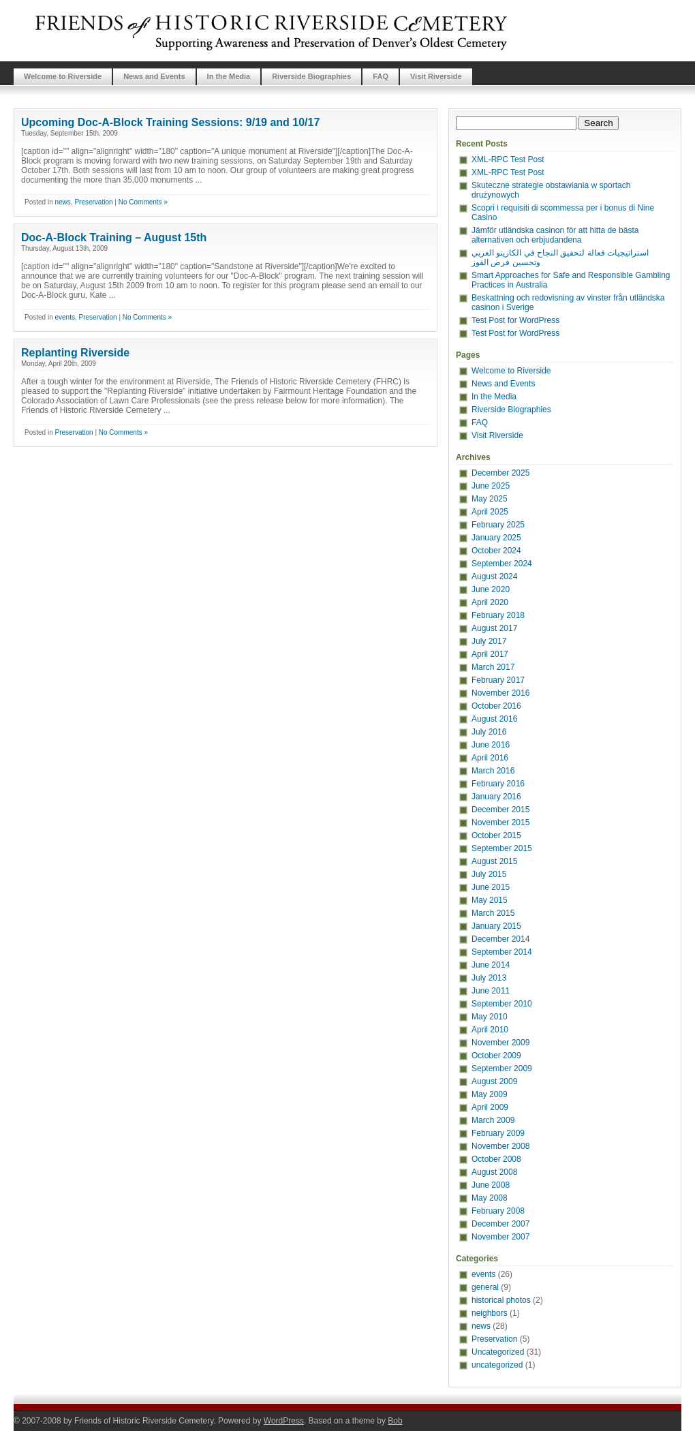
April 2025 (490, 512)
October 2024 (496, 550)
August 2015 (494, 861)
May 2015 (490, 900)
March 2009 (493, 1120)
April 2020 (490, 602)
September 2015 (502, 848)
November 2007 (500, 1237)
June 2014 (491, 965)
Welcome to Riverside (63, 76)
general (485, 1287)
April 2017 (490, 654)
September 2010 (502, 1004)
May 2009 (490, 1094)
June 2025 (491, 486)
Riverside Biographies (311, 76)
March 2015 (493, 913)
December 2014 (500, 939)
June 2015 (491, 887)
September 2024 (502, 563)
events (64, 317)
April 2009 (490, 1107)
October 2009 (496, 1055)
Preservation (93, 202)
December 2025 (500, 473)
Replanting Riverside (75, 352)
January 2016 (496, 796)
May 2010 (490, 1016)
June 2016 (491, 745)
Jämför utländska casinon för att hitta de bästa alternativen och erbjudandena (555, 235)
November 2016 (500, 693)
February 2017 (498, 680)
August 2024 (494, 576)
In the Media (229, 76)
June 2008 (491, 1185)
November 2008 (500, 1146)
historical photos (501, 1300)
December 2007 (500, 1224)
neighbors (490, 1313)
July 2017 (489, 641)
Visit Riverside (436, 76)
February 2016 (498, 783)
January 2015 (496, 926)
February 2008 (498, 1211)
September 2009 (502, 1068)
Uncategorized (498, 1352)
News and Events (154, 76)
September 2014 (502, 952)
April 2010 (490, 1029)
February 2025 (498, 524)
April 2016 (490, 758)
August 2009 (494, 1081)
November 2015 (500, 822)
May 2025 (490, 499)
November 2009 (500, 1042)
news (62, 202)
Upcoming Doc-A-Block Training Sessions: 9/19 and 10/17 (170, 122)
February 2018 (498, 615)
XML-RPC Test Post (508, 159)
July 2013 (489, 978)
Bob (395, 1421)
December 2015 (500, 809)
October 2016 (496, 706)
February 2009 (498, 1133)
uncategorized (497, 1365)
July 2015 (489, 874)
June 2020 (491, 589)
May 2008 (490, 1198)
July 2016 (489, 732)
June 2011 (491, 991)
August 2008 (494, 1172)
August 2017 (494, 628)
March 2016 (493, 770)
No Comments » (143, 202)
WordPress (284, 1421)
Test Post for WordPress (515, 320)
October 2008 (496, 1159)
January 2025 (496, 537)
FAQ (380, 76)
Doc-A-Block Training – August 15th (113, 237)
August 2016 (494, 719)
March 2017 (493, 667)
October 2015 (496, 835)
